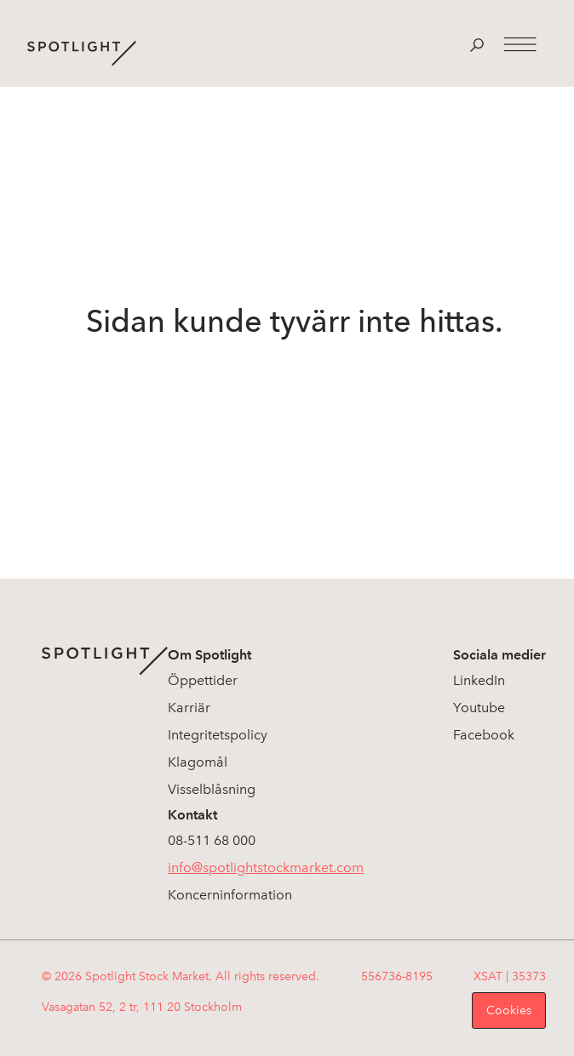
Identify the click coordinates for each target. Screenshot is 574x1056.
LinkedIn (479, 680)
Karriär (189, 707)
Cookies (508, 1010)
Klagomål (197, 762)
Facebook (483, 735)
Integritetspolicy (217, 735)
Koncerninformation (230, 895)
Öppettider (203, 680)
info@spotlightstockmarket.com (266, 867)
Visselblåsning (211, 789)
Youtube (479, 707)
